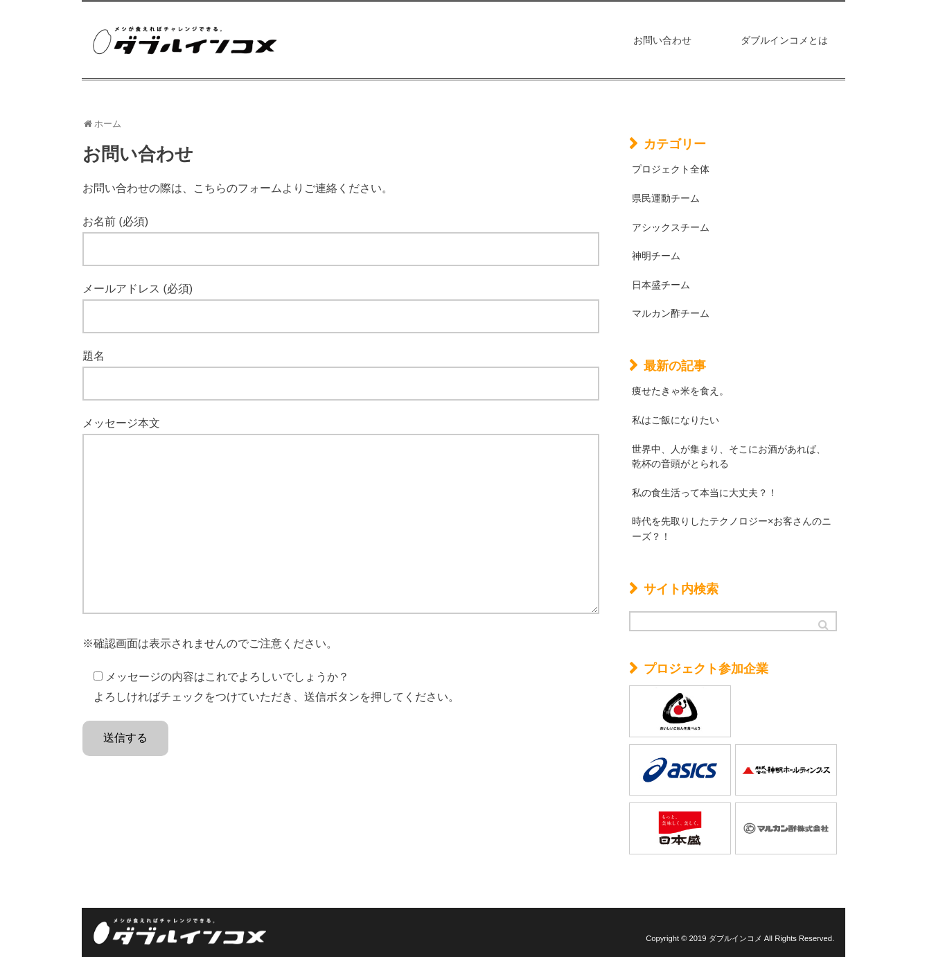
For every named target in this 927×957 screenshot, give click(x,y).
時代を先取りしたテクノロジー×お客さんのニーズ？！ (731, 529)
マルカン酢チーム (670, 313)
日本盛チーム (661, 284)
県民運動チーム (666, 198)
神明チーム (656, 255)
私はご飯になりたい (675, 419)
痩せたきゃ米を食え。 (680, 390)
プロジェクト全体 (670, 169)
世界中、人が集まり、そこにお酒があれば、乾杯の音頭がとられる (729, 457)
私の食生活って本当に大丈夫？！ (704, 492)
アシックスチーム (670, 227)
